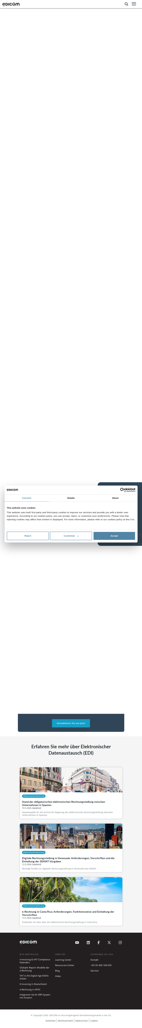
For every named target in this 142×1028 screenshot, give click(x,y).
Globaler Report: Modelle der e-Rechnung (34, 969)
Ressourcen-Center (64, 965)
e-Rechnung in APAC (30, 989)
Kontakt (94, 959)
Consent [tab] (26, 498)
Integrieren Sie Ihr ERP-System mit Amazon (35, 996)
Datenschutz (81, 1020)
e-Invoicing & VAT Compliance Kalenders (35, 961)
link (132, 519)
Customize (71, 536)
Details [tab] (71, 498)
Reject (27, 536)
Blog (57, 970)
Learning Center (63, 959)
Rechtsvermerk (65, 1020)
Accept (114, 536)
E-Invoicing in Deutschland (33, 984)
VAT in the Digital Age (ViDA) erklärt (34, 977)
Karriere (95, 970)
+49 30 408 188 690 (101, 965)
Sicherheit (51, 1020)
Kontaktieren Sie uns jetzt (71, 723)
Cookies (94, 1020)
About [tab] (115, 498)
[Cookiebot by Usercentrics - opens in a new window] (122, 490)
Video (58, 976)
